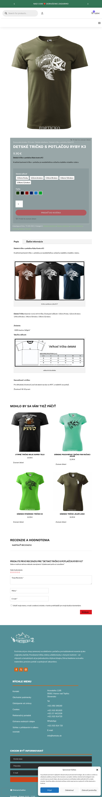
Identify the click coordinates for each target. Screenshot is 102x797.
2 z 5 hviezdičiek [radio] (13, 572)
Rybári (21, 229)
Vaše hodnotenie (16, 570)
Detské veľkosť (21, 174)
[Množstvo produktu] (19, 204)
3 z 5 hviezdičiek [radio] (15, 572)
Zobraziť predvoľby (89, 790)
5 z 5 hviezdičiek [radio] (19, 572)
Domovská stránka (20, 142)
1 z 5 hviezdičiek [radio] (11, 572)
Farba (18, 189)
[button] (97, 770)
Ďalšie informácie (34, 241)
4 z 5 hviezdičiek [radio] (17, 572)
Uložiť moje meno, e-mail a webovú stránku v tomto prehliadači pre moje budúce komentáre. (47, 605)
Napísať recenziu (22, 545)
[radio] (22, 178)
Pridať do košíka (51, 212)
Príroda (31, 142)
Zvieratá (28, 229)
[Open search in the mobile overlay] (20, 13)
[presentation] (16, 792)
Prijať (49, 790)
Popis (16, 241)
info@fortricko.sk (54, 736)
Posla (86, 612)
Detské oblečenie (41, 142)
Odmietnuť (69, 790)
